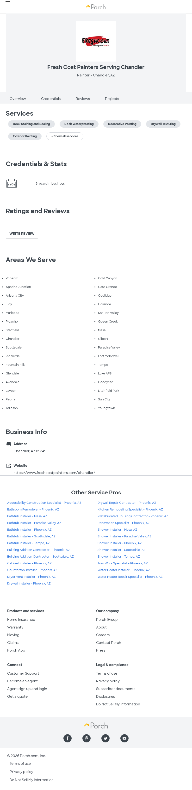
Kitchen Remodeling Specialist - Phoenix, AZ (130, 509)
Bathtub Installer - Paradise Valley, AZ (34, 523)
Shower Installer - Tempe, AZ (119, 557)
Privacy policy (108, 681)
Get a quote (17, 696)
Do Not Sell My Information (118, 704)
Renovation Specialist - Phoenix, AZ (124, 523)
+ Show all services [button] (64, 136)
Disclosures (105, 696)
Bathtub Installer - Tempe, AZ (28, 543)
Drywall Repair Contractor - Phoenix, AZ (127, 503)
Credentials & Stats (36, 164)
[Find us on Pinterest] (86, 738)
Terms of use (106, 673)
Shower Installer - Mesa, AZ (117, 530)
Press (100, 650)
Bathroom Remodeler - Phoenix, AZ (33, 509)
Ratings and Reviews (38, 211)
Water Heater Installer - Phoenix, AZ (124, 570)
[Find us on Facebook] (67, 738)
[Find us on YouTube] (124, 738)
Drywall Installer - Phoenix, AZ (29, 583)
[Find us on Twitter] (105, 738)
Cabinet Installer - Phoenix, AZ (29, 563)
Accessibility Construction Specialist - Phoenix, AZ (44, 503)
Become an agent (22, 681)
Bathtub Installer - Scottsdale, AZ (31, 536)
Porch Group (107, 619)
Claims (13, 643)
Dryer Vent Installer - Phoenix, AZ (31, 577)
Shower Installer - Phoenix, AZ (120, 543)
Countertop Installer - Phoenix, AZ (32, 570)
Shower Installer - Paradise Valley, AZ (124, 536)
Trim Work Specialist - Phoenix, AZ (123, 563)
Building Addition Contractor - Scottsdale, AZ (40, 557)
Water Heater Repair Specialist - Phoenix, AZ (130, 577)
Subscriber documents (115, 689)
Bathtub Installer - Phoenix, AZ (29, 530)
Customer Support (23, 673)
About (101, 627)
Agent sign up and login (27, 689)
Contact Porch (108, 643)
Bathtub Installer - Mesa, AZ (27, 516)
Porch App (16, 650)
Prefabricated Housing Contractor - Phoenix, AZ (133, 516)
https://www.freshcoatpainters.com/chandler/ (54, 473)
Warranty (15, 627)
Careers (103, 635)
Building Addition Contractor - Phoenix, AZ (38, 550)
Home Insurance (21, 619)
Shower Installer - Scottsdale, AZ (122, 550)
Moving (13, 635)
